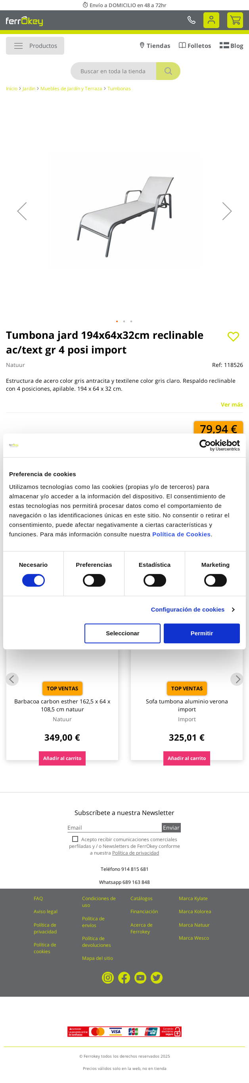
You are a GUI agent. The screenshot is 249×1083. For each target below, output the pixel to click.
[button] (22, 211)
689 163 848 (136, 882)
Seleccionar (122, 633)
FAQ (38, 898)
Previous (12, 679)
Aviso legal (45, 911)
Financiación (144, 911)
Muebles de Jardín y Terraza (71, 88)
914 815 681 (135, 869)
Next (236, 679)
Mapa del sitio (97, 958)
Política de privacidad (45, 928)
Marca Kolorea (195, 911)
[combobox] (125, 71)
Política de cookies (45, 948)
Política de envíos (93, 922)
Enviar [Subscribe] (171, 827)
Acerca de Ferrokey (141, 928)
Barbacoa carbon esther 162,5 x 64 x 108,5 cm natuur (62, 705)
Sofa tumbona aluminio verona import (187, 705)
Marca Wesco (194, 938)
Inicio (11, 88)
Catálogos (141, 898)
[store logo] (24, 21)
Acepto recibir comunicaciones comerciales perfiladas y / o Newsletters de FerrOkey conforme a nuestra (124, 846)
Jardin (29, 88)
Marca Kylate (193, 898)
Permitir (202, 633)
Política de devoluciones (96, 941)
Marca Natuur (194, 925)
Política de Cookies (181, 534)
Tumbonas (119, 88)
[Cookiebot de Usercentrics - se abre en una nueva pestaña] (205, 445)
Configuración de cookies (188, 609)
